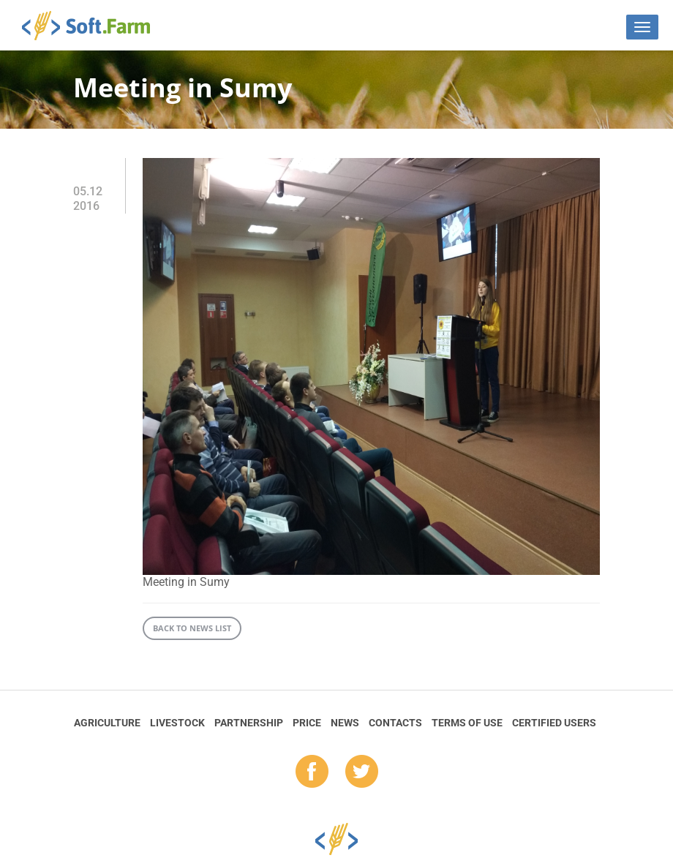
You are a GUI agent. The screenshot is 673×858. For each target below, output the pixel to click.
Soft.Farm (94, 25)
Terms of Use (467, 723)
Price (307, 723)
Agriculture (107, 723)
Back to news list (192, 627)
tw (361, 772)
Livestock (177, 723)
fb (312, 772)
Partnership (248, 723)
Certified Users (554, 723)
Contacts (395, 723)
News (345, 723)
